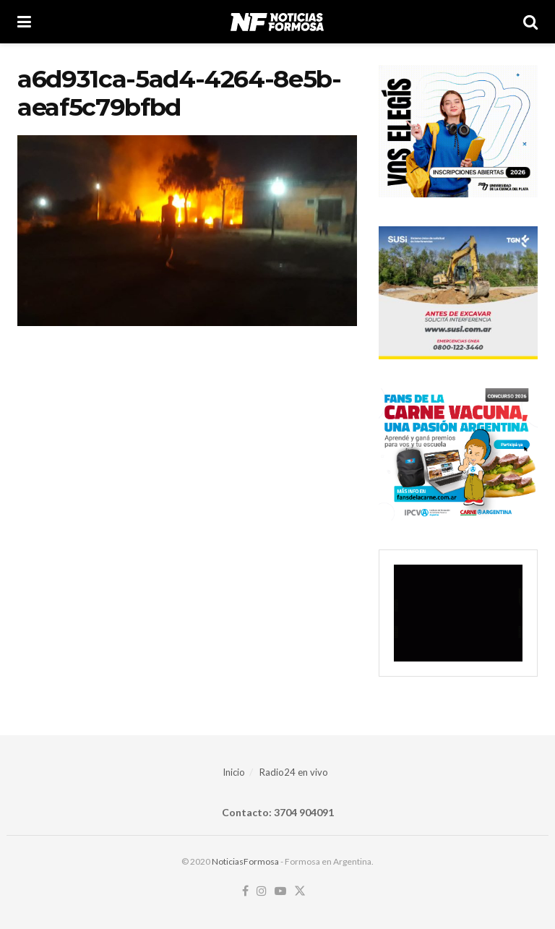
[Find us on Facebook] (245, 891)
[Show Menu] (24, 21)
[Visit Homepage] (277, 21)
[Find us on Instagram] (262, 891)
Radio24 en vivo (293, 772)
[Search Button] (530, 21)
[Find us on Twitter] (300, 891)
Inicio (234, 772)
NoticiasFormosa (245, 861)
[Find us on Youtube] (280, 891)
